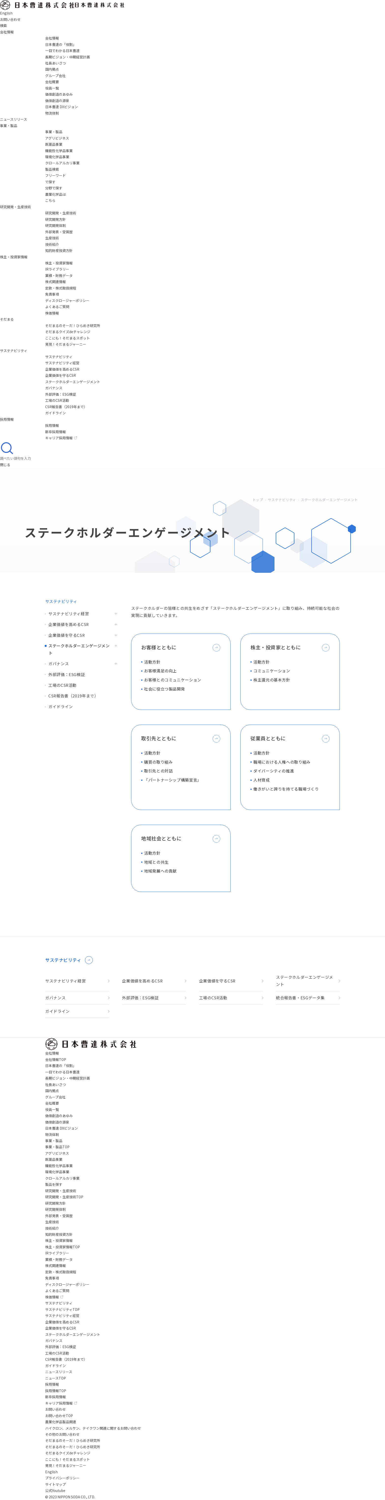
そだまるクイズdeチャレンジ (67, 331)
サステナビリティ (13, 350)
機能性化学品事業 (59, 150)
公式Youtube (55, 1490)
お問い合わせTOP (59, 1415)
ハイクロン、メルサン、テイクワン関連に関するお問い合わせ (93, 1428)
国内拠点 (52, 69)
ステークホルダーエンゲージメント (72, 381)
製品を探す (53, 1184)
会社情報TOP (55, 1059)
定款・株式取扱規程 (60, 288)
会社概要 (52, 81)
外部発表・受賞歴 (59, 231)
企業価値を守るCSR (60, 375)
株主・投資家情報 (14, 256)
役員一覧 (52, 88)
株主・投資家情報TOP (62, 1246)
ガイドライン (55, 412)
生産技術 (52, 237)
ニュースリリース (13, 119)
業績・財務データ (59, 275)
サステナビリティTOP (62, 1309)
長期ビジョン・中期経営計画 (67, 56)
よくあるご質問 (57, 306)
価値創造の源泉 (57, 100)
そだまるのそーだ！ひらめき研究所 (72, 325)
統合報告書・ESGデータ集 (300, 998)
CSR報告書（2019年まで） (66, 406)
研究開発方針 (55, 219)
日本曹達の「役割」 (60, 44)
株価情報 (52, 313)
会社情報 (7, 31)
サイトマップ (55, 1484)
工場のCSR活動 (57, 400)
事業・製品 (8, 125)
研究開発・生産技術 (15, 206)
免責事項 (52, 294)
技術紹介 (52, 244)
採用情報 (7, 419)
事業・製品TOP (57, 1146)
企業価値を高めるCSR (62, 369)
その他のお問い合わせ (62, 1434)
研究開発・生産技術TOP (64, 1196)
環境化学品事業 (57, 156)
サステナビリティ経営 (62, 362)
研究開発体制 (55, 225)
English (51, 1471)
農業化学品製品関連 (60, 1421)
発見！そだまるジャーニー (65, 344)
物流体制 (52, 113)
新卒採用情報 (55, 431)
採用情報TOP (55, 1390)
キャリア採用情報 (61, 437)
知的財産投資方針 (59, 250)
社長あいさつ (55, 63)
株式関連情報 (55, 281)
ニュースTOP (55, 1378)
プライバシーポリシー (62, 1477)
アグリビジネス (57, 138)
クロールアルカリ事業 (62, 162)
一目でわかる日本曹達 (62, 50)
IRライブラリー (57, 269)
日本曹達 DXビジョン (61, 106)
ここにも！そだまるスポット (67, 338)
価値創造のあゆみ (59, 94)
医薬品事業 (53, 144)
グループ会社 (55, 75)
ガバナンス (53, 387)
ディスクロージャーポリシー (67, 300)
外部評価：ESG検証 (60, 394)
